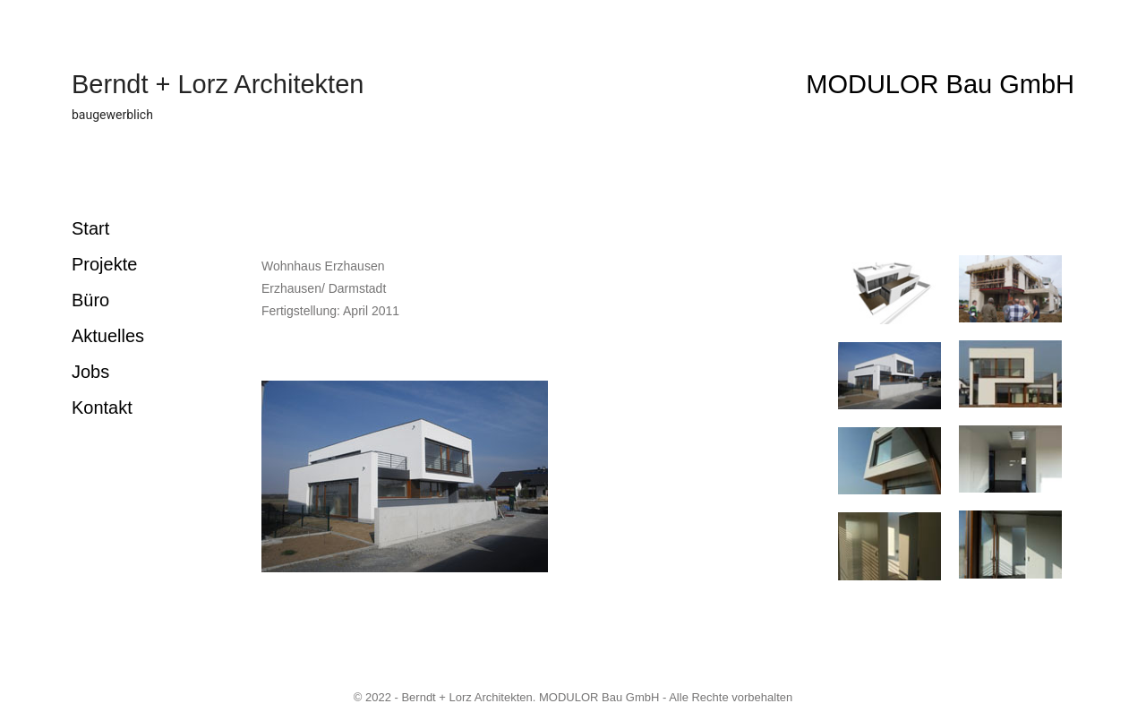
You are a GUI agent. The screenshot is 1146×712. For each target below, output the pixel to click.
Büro (90, 300)
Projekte (104, 264)
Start (90, 228)
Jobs (90, 372)
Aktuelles (108, 336)
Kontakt (102, 407)
